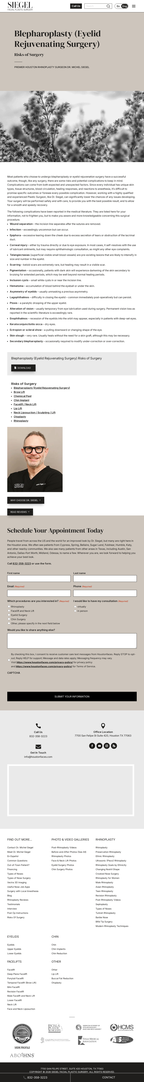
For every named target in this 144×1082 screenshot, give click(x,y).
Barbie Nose (102, 917)
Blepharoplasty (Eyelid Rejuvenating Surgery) (42, 387)
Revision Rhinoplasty (106, 895)
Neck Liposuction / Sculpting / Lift (34, 412)
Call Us (76, 6)
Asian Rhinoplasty (105, 886)
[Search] (96, 6)
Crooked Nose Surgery (107, 873)
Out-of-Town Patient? (18, 865)
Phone (82, 587)
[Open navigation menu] (133, 6)
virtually (81, 606)
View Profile (22, 1047)
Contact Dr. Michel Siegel (20, 847)
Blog (9, 895)
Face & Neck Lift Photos (64, 860)
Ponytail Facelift (15, 978)
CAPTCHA (13, 672)
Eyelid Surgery (19, 615)
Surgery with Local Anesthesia (22, 891)
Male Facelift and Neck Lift (21, 995)
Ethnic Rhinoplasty (105, 856)
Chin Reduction (59, 953)
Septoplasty (102, 904)
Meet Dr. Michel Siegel (18, 852)
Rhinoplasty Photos (61, 856)
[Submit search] (108, 6)
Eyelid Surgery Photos (63, 865)
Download (24, 368)
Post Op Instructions (17, 913)
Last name (79, 573)
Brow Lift (19, 392)
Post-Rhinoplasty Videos (64, 847)
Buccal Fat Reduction (62, 978)
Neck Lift (12, 1004)
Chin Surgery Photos (62, 869)
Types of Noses (15, 873)
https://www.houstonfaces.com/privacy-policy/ (45, 662)
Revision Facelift (15, 991)
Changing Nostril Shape (107, 869)
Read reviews (18, 512)
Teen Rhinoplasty (104, 891)
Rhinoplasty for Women (107, 878)
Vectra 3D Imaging (16, 882)
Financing (12, 869)
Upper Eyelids (14, 949)
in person (82, 610)
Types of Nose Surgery (19, 878)
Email (15, 587)
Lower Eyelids (14, 953)
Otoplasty (20, 416)
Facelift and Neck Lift (22, 610)
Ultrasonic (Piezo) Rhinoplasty (111, 860)
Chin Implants (58, 949)
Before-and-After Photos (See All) (69, 852)
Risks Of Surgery (16, 917)
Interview (12, 908)
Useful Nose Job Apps (18, 886)
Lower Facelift (14, 1000)
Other (54, 969)
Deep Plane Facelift (17, 974)
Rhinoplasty (21, 420)
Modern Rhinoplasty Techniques (112, 926)
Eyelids (10, 944)
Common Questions (17, 860)
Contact (108, 1077)
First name (13, 573)
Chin (54, 944)
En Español (12, 856)
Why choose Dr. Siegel (24, 500)
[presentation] (31, 682)
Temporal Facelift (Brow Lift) (21, 982)
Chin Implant (21, 400)
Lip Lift (18, 408)
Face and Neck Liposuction (21, 1009)
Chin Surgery (18, 619)
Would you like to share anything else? (31, 630)
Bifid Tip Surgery (104, 921)
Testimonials (13, 904)
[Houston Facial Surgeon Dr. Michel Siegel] (20, 6)
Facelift (11, 969)
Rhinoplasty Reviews (17, 899)
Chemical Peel (22, 396)
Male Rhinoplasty (104, 882)
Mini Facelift (13, 987)
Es (118, 6)
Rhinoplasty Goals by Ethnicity (111, 865)
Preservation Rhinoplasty (108, 852)
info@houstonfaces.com (38, 756)
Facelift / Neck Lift (25, 404)
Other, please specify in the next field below (35, 623)
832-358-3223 (22, 563)
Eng (124, 6)
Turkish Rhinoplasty (106, 913)
